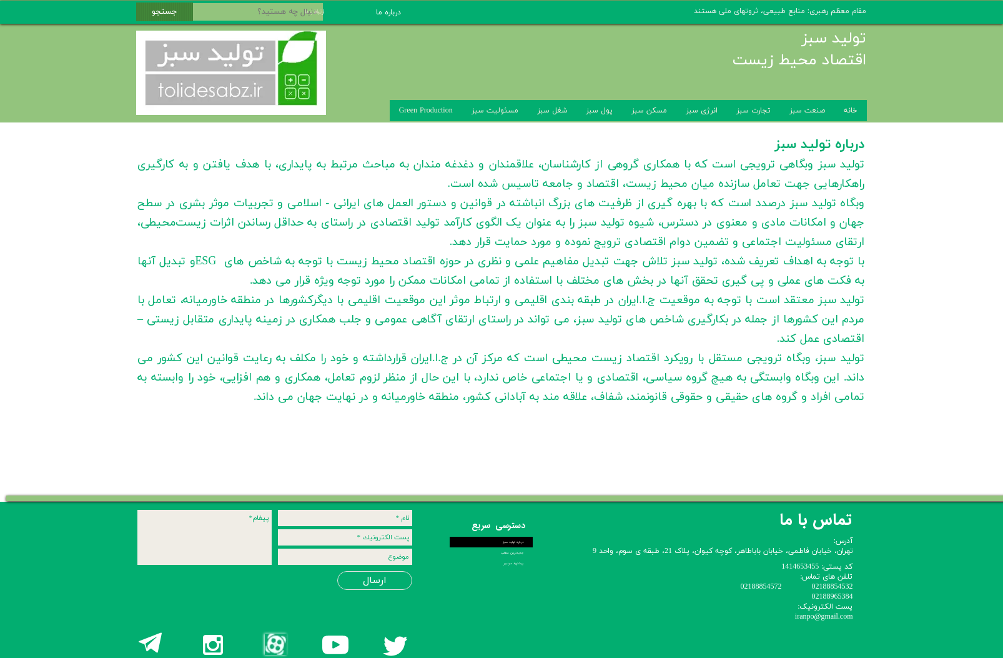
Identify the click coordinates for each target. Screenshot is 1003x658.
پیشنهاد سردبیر (513, 563)
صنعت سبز (807, 111)
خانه (850, 111)
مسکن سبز (649, 111)
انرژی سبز (702, 111)
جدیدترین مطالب (512, 553)
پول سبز (599, 111)
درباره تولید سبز (513, 542)
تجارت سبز (753, 111)
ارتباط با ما (306, 11)
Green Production (426, 111)
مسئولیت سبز (495, 111)
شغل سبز (552, 111)
